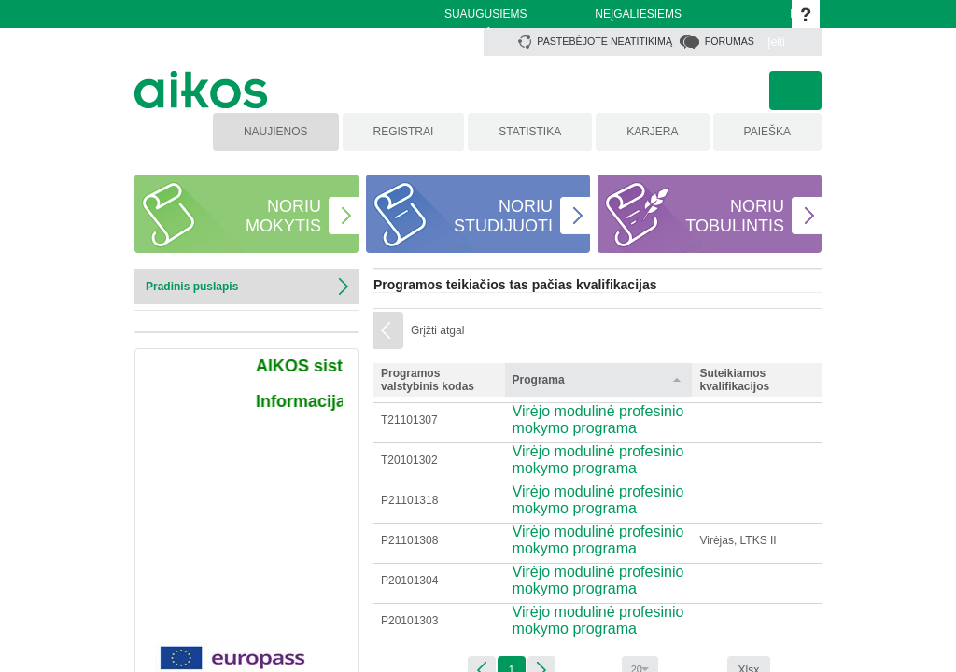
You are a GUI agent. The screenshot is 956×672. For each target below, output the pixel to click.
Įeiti (776, 42)
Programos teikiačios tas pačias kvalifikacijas (515, 284)
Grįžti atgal (437, 330)
